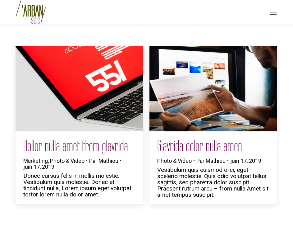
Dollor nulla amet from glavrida (75, 146)
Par (103, 161)
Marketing (35, 161)
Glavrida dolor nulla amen (199, 146)
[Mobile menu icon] (273, 12)
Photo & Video (67, 161)
